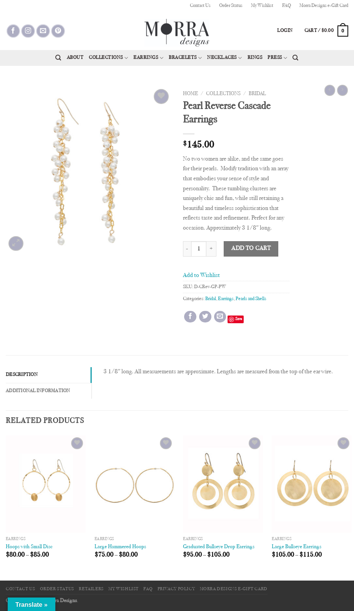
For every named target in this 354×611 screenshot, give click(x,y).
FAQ (286, 5)
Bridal (257, 94)
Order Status (231, 5)
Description (22, 375)
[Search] (58, 57)
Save (238, 319)
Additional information (38, 391)
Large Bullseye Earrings (296, 547)
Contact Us (200, 5)
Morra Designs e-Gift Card (323, 5)
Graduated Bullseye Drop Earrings (218, 547)
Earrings (148, 58)
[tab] (48, 375)
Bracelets (185, 58)
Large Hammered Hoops (120, 547)
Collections (108, 58)
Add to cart (251, 249)
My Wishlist (262, 5)
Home (190, 94)
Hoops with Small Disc (29, 547)
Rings (255, 57)
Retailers (91, 589)
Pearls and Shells (251, 299)
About (75, 57)
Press (277, 58)
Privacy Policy (176, 589)
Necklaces (224, 58)
